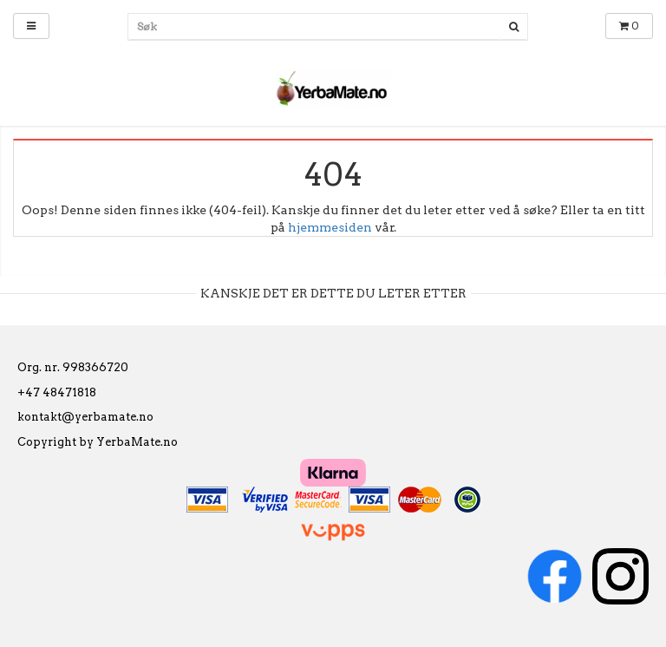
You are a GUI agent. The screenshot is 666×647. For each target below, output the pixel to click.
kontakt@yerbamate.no (85, 416)
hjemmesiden (330, 227)
